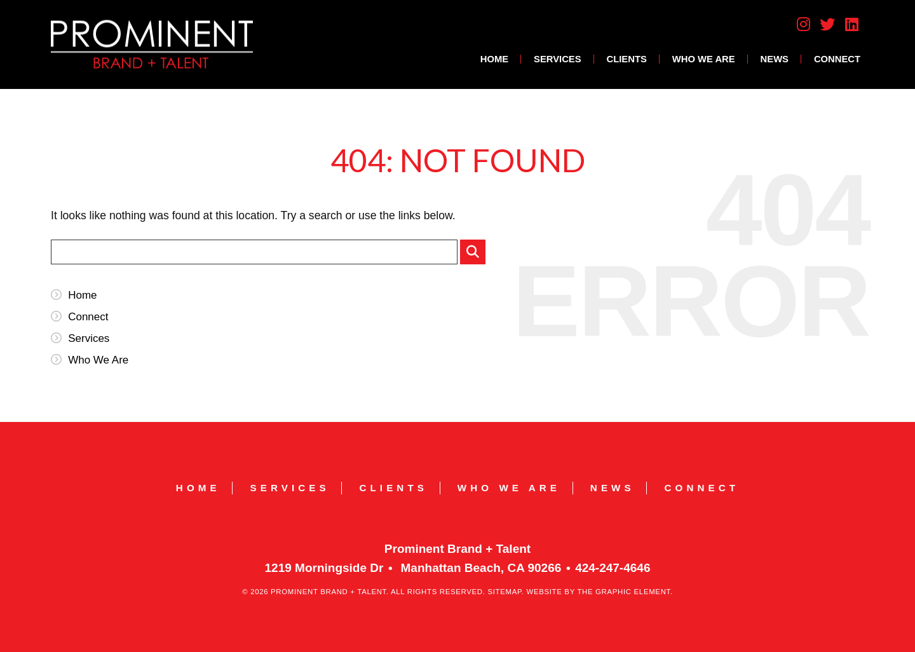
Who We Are (703, 59)
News (775, 59)
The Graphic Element (623, 591)
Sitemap (504, 591)
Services (557, 59)
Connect (837, 59)
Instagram (803, 24)
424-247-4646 (612, 567)
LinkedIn (852, 24)
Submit (475, 254)
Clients (627, 59)
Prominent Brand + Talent (152, 44)
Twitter (827, 24)
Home (494, 59)
